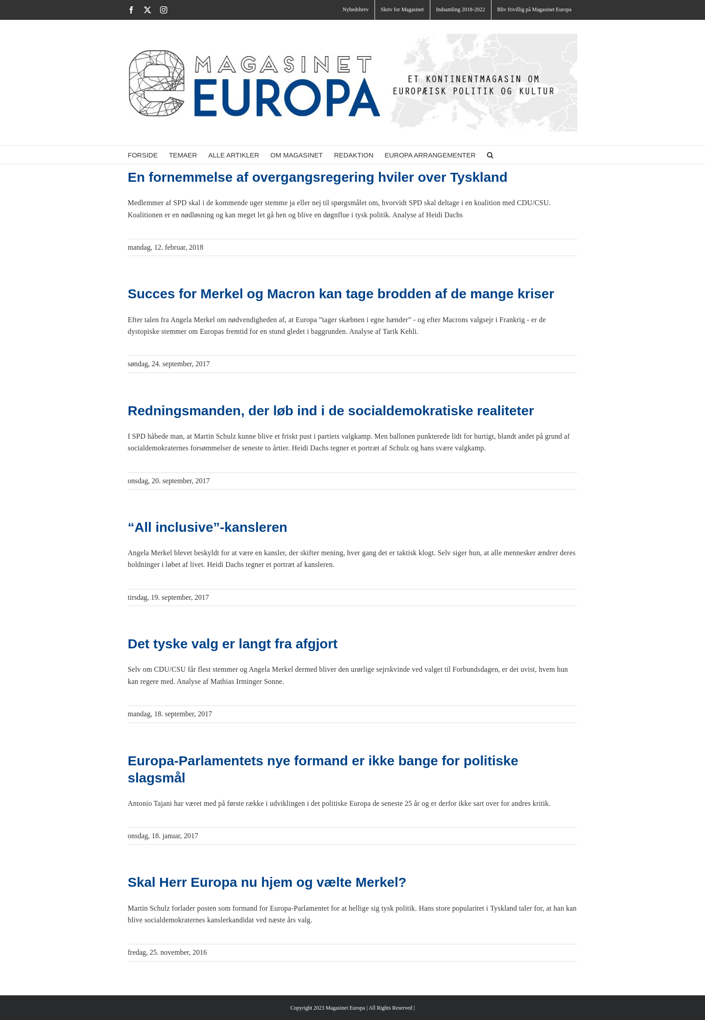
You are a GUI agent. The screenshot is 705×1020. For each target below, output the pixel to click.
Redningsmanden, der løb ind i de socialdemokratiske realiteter (331, 410)
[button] (490, 155)
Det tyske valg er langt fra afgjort (233, 643)
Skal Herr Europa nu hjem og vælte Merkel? (267, 882)
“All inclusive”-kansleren (207, 527)
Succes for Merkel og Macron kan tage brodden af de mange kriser (341, 293)
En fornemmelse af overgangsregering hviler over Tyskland (318, 177)
